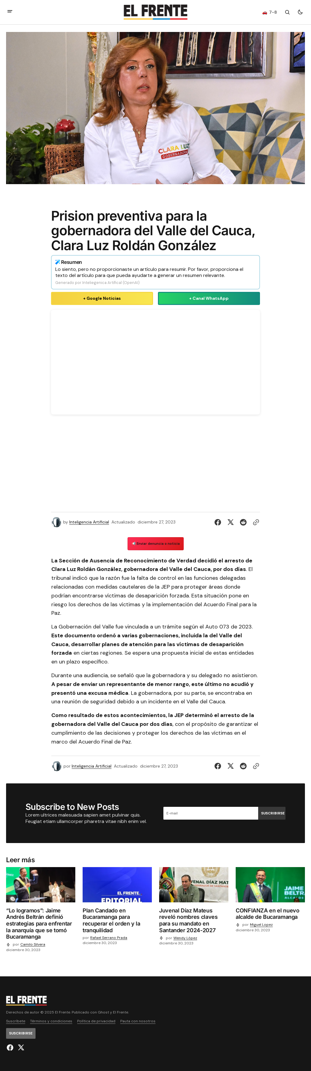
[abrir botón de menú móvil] (10, 12)
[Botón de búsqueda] (287, 12)
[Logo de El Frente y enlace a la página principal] (155, 12)
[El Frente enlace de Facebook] (10, 1048)
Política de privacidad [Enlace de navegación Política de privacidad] (96, 1021)
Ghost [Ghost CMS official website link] (103, 1012)
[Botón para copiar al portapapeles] (255, 522)
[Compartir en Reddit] (243, 522)
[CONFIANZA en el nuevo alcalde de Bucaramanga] (270, 915)
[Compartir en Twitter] (230, 522)
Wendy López (185, 938)
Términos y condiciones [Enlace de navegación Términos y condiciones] (51, 1021)
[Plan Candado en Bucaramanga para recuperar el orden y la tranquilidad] (117, 921)
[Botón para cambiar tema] (300, 12)
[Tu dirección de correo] (210, 813)
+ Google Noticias (102, 298)
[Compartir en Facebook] (219, 522)
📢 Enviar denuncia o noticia (156, 543)
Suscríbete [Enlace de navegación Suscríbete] (15, 1021)
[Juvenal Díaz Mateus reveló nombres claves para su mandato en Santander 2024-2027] (193, 921)
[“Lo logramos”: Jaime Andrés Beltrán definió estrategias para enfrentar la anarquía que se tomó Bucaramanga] (40, 925)
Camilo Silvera (32, 945)
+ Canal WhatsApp (209, 298)
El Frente (120, 1012)
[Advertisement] (155, 464)
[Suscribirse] (271, 813)
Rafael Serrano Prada (108, 938)
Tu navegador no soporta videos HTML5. (155, 362)
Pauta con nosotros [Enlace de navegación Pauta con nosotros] (138, 1021)
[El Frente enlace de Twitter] (20, 1048)
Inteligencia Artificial (89, 522)
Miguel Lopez (261, 925)
